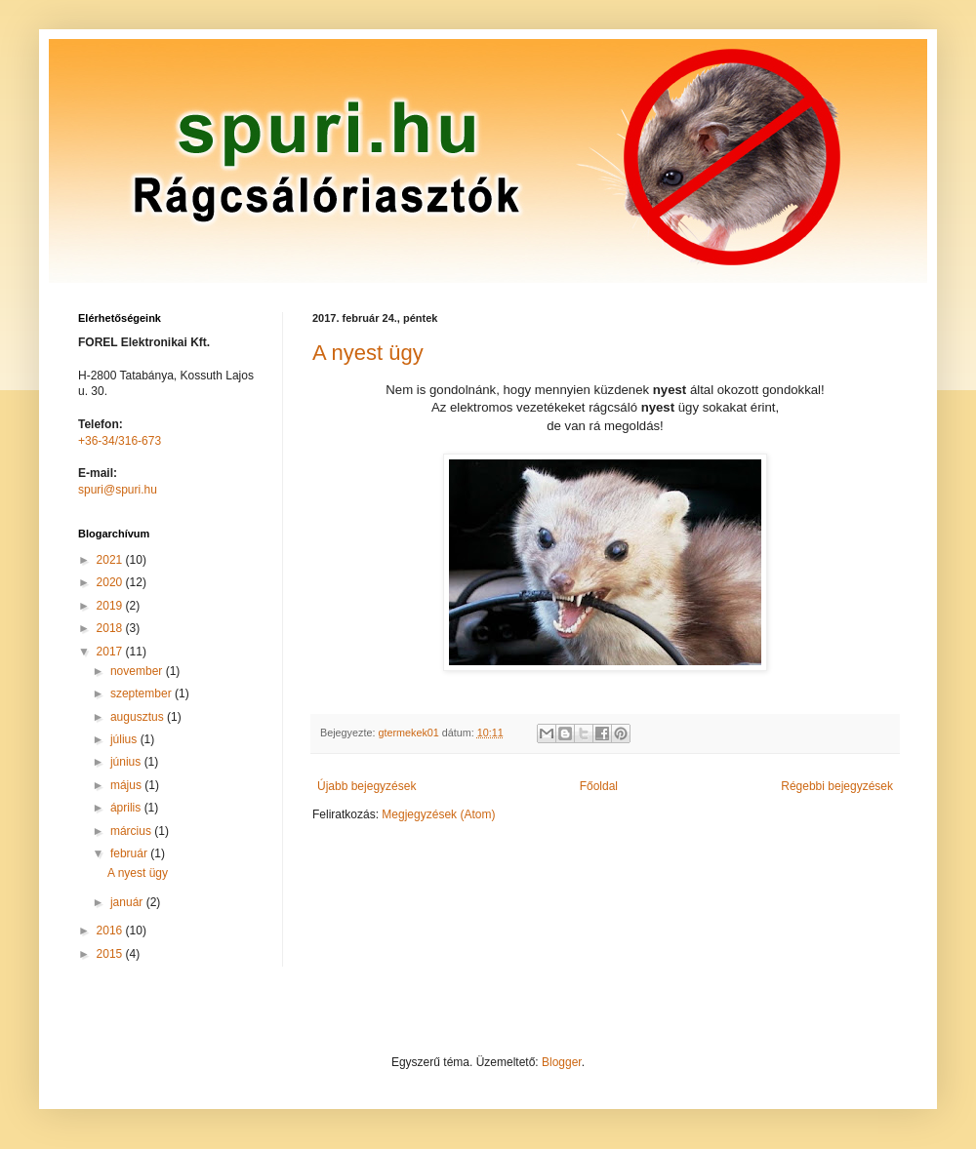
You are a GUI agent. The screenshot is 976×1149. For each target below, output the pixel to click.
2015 (111, 954)
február (130, 853)
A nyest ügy (368, 352)
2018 (111, 628)
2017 (111, 651)
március (132, 831)
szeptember (142, 693)
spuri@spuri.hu (117, 489)
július (125, 739)
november (138, 671)
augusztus (138, 717)
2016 (111, 930)
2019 (111, 606)
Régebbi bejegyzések (837, 786)
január (128, 902)
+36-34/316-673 (119, 441)
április (127, 807)
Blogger (562, 1062)
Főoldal (599, 786)
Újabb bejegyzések (366, 786)
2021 (111, 560)
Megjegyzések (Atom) (438, 814)
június (127, 762)
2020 (111, 582)
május (127, 785)
